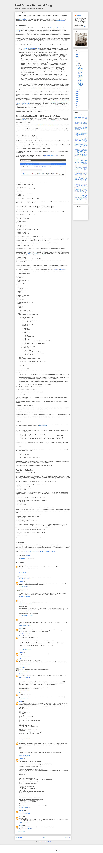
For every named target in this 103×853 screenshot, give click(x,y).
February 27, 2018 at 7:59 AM (25, 655)
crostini (85, 126)
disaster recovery (79, 130)
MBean (78, 157)
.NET (75, 114)
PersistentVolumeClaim (80, 172)
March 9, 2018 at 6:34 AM (24, 677)
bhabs (20, 701)
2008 (77, 105)
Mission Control (83, 159)
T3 (83, 189)
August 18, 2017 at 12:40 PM (25, 586)
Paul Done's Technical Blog (33, 5)
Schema (83, 183)
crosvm (76, 127)
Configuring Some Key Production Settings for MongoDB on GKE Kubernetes (40, 551)
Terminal (76, 190)
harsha (20, 618)
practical (80, 174)
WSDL (86, 200)
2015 (77, 91)
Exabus (85, 139)
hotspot (76, 146)
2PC (79, 116)
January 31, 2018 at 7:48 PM (25, 625)
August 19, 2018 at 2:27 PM (24, 807)
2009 (77, 103)
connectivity (85, 124)
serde (79, 184)
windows (81, 197)
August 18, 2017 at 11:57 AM (25, 578)
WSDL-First (77, 202)
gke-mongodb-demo (23, 19)
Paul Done (78, 15)
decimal (77, 129)
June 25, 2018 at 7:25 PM (24, 755)
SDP (86, 183)
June (78, 65)
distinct (76, 132)
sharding (85, 184)
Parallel (85, 168)
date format (85, 128)
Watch (83, 192)
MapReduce (84, 155)
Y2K (85, 202)
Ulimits (81, 191)
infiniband (85, 148)
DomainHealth (78, 134)
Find (86, 140)
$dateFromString (80, 114)
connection (80, 124)
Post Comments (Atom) (46, 841)
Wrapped (76, 200)
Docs (79, 133)
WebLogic (83, 196)
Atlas (86, 118)
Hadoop (85, 144)
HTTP (80, 146)
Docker (76, 133)
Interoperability (77, 150)
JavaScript (85, 150)
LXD (81, 155)
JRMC (81, 152)
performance (77, 170)
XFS (81, 202)
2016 (77, 89)
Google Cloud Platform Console (50, 155)
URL (84, 191)
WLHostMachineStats (78, 199)
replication (82, 179)
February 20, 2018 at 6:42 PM (25, 649)
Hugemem (85, 146)
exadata (76, 140)
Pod (38, 48)
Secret (43, 254)
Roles (84, 180)
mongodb (83, 161)
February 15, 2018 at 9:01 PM (25, 633)
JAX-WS (81, 151)
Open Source (78, 164)
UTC (86, 191)
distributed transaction (81, 132)
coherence (85, 123)
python (84, 177)
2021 (77, 54)
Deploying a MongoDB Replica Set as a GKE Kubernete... (80, 84)
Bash (85, 119)
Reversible (76, 180)
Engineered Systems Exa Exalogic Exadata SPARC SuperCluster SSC (81, 137)
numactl (85, 162)
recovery (81, 178)
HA (83, 144)
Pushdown (76, 177)
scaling (79, 183)
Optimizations (77, 166)
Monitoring (77, 162)
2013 (77, 95)
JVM (76, 154)
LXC (79, 155)
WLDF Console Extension (82, 198)
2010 (77, 101)
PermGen (85, 170)
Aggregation (78, 117)
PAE (81, 168)
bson (86, 121)
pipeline (77, 173)
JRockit (85, 152)
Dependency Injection (83, 129)
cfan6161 (21, 628)
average (81, 119)
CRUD (83, 127)
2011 (77, 99)
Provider (85, 175)
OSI (75, 168)
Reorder (85, 178)
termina (85, 189)
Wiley (79, 197)
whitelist (76, 197)
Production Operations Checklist (56, 100)
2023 (77, 52)
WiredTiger (85, 197)
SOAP (82, 185)
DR (86, 134)
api (82, 118)
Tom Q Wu (21, 667)
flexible (76, 141)
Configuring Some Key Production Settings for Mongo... (80, 78)
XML (83, 202)
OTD (78, 168)
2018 (77, 60)
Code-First (80, 123)
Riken (20, 673)
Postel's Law (85, 173)
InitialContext (77, 149)
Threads (81, 190)
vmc (81, 192)
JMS (75, 152)
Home (43, 837)
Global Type (85, 143)
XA (80, 202)
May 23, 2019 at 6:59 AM (24, 822)
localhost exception (37, 88)
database (80, 128)
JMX (78, 152)
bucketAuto (77, 122)
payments (76, 169)
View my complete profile (80, 26)
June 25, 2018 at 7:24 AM (24, 739)
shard (82, 184)
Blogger (58, 850)
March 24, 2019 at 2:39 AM (24, 813)
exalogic (80, 140)
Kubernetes (79, 154)
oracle (82, 166)
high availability (84, 145)
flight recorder (81, 141)
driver (76, 135)
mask (76, 156)
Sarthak (21, 816)
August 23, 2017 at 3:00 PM (24, 596)
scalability (76, 183)
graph (76, 144)
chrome (80, 122)
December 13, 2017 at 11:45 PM (25, 615)
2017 (77, 62)
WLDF (76, 198)
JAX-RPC (76, 151)
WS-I (83, 200)
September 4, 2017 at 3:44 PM (25, 603)
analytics (83, 117)
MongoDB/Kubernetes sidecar (29, 48)
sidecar (78, 185)
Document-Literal (84, 133)
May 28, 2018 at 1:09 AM (24, 698)
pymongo (81, 177)
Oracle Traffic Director (83, 167)
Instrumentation (84, 149)
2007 (77, 107)
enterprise (85, 138)
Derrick (20, 692)
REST (86, 179)
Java (82, 150)
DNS (86, 132)
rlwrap (80, 180)
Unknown (21, 565)
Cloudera (76, 123)
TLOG (86, 190)
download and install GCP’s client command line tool (47, 124)
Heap (79, 145)
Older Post (67, 837)
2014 (77, 93)
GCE (86, 141)
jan (19, 599)
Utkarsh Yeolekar (23, 575)
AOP (79, 118)
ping (86, 172)
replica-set (77, 179)
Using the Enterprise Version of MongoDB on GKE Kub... (80, 70)
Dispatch (85, 130)
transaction (77, 191)
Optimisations (84, 164)
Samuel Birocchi (22, 635)
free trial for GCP (24, 119)
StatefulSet (62, 269)
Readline (76, 178)
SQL (75, 187)
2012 (77, 97)
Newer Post (19, 837)
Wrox (80, 200)
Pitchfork (80, 173)
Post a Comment (21, 831)
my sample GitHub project (53, 120)
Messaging (77, 159)
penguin (85, 169)
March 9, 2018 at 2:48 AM (24, 671)
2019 (77, 58)
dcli (75, 129)
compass (76, 124)
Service (56, 269)
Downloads (83, 134)
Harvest (76, 145)
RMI (82, 180)
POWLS (76, 174)
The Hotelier (28, 555)
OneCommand (84, 163)
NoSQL (82, 162)
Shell (75, 185)
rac (86, 177)
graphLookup (79, 144)
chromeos (85, 122)
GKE (76, 143)
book (82, 121)
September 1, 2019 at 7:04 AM (25, 828)
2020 (77, 56)
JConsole (85, 151)
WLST (86, 199)
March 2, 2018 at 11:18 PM (24, 664)
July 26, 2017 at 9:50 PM (24, 572)
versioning (76, 192)
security (76, 184)
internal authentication (32, 253)
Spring (86, 186)
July (78, 63)
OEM (79, 163)
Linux (83, 154)
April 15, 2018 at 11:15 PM (24, 690)
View (79, 192)
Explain (84, 140)
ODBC (76, 163)
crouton (79, 127)
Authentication (77, 119)
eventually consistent (79, 139)
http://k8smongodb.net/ (61, 20)
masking (79, 156)
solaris (82, 186)
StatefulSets (18, 30)
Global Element (79, 143)
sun (81, 189)
